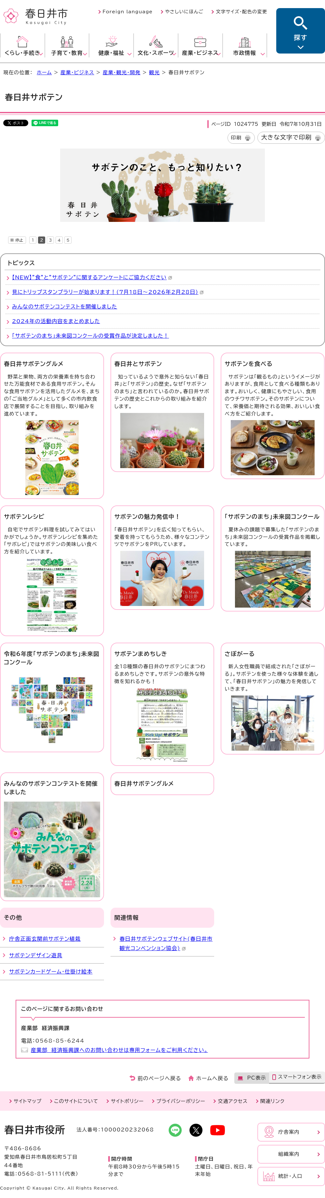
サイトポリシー (127, 1101)
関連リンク (272, 1101)
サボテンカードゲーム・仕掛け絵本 (51, 971)
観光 (154, 72)
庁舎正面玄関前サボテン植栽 (45, 938)
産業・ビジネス (77, 72)
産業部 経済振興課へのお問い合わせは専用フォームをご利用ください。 (119, 1050)
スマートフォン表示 (300, 1076)
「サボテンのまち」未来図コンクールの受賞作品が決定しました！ (90, 335)
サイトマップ (28, 1101)
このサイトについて (76, 1101)
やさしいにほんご (184, 11)
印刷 (236, 137)
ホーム (44, 72)
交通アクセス (233, 1101)
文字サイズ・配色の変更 (241, 11)
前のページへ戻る (159, 1078)
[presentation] (32, 239)
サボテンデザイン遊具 (35, 955)
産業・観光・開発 (121, 72)
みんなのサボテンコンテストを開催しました (64, 306)
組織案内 (289, 1154)
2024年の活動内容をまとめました (56, 321)
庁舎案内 (289, 1132)
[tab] (32, 239)
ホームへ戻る (212, 1078)
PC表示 (256, 1077)
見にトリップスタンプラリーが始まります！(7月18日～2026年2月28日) (108, 292)
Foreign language (128, 11)
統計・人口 (290, 1176)
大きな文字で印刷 (286, 137)
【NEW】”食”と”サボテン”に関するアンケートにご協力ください (92, 277)
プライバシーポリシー (180, 1101)
